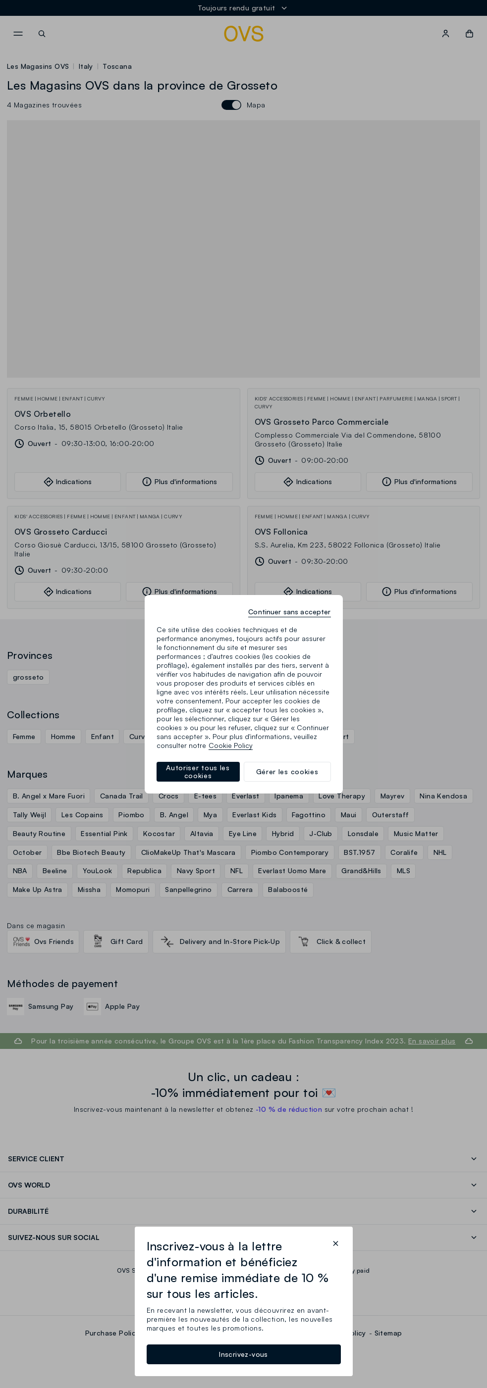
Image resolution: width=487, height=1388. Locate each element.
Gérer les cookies (287, 771)
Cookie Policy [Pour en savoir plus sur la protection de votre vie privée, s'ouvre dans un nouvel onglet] (231, 745)
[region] (244, 694)
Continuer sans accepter (289, 611)
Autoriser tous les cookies (198, 771)
